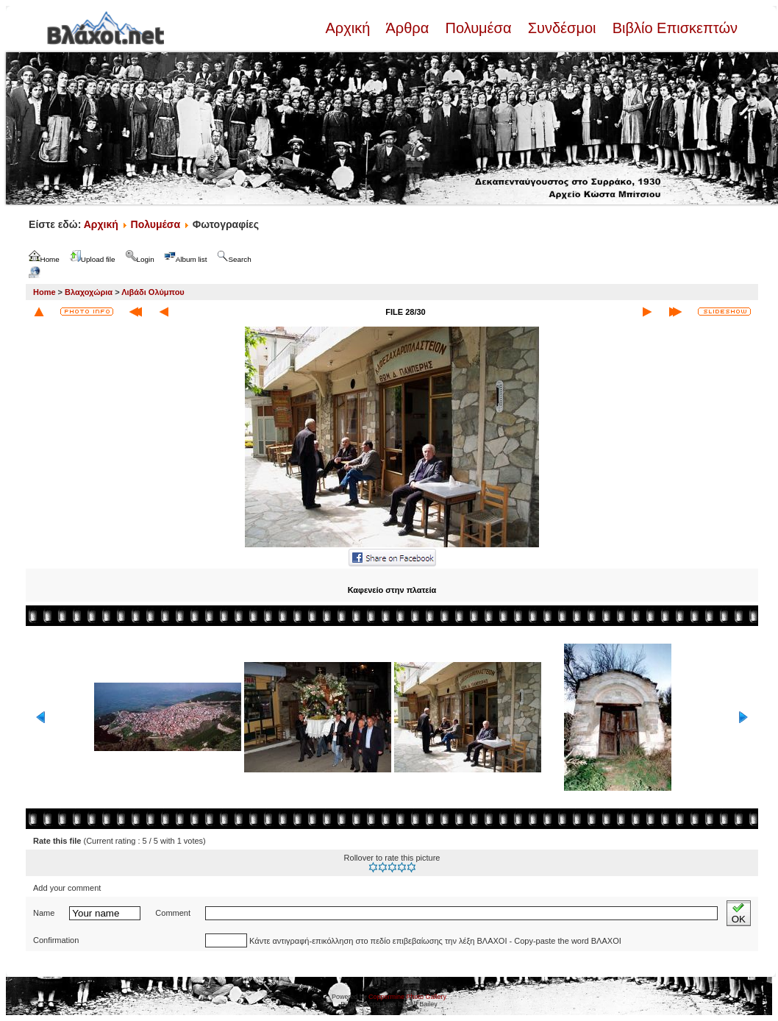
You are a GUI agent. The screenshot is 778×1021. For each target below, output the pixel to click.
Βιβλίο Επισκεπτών (673, 28)
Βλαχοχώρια (89, 292)
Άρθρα (407, 28)
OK (739, 913)
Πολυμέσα (478, 28)
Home (44, 292)
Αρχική (349, 28)
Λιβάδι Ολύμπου (153, 292)
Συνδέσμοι (562, 28)
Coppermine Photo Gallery (407, 996)
